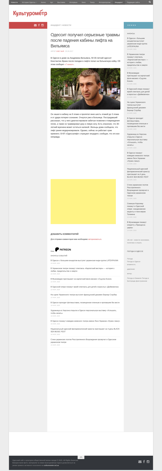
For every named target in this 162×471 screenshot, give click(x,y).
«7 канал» (69, 65)
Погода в (133, 262)
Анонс (41, 3)
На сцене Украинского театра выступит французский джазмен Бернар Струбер (84, 296)
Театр (86, 3)
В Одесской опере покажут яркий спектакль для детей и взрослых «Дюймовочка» (85, 288)
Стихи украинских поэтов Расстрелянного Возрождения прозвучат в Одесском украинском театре (138, 191)
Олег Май (60, 52)
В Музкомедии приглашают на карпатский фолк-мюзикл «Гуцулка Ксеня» (81, 280)
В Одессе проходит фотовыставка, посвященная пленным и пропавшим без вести (85, 303)
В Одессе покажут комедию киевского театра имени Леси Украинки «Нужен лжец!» (85, 322)
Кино (78, 3)
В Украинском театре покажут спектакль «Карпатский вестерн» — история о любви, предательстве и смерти (137, 60)
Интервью (69, 3)
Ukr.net (130, 241)
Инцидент (111, 3)
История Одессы (28, 3)
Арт (49, 3)
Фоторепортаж (98, 3)
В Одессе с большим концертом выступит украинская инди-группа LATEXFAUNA (84, 261)
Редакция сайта (124, 3)
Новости (14, 3)
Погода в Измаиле (134, 279)
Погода (130, 260)
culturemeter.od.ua (51, 466)
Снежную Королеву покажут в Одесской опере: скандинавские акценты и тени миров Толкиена (136, 209)
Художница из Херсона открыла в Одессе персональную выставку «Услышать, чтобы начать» (137, 140)
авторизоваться (94, 240)
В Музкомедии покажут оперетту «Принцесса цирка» (136, 225)
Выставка (58, 3)
